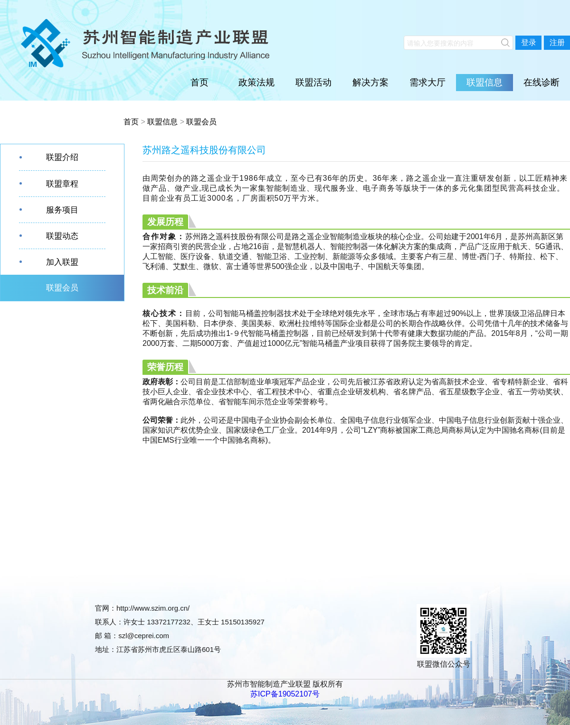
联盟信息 (484, 82)
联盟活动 (313, 82)
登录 (528, 42)
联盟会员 (201, 122)
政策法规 (256, 82)
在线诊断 (541, 82)
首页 (199, 82)
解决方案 (370, 82)
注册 (557, 42)
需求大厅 (427, 82)
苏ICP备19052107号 (285, 694)
